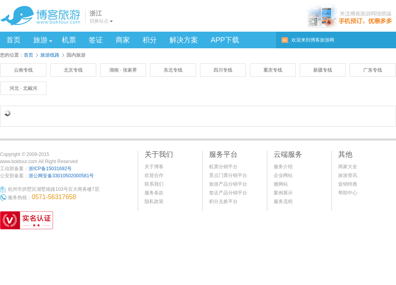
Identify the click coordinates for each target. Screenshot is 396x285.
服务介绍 (283, 166)
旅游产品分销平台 (228, 184)
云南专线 (23, 70)
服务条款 (154, 193)
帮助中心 (347, 193)
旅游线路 (49, 55)
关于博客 (154, 166)
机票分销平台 (223, 166)
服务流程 (283, 201)
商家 (123, 40)
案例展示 (283, 193)
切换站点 (99, 21)
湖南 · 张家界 (123, 70)
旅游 (42, 40)
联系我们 (154, 184)
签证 (96, 40)
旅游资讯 (347, 175)
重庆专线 (272, 70)
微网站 (281, 184)
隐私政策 (154, 201)
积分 (150, 40)
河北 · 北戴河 (23, 88)
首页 (13, 40)
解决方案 (183, 40)
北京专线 (73, 70)
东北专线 (173, 70)
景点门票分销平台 (228, 175)
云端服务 (288, 154)
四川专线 (222, 70)
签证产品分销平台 (228, 193)
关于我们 (159, 154)
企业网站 (283, 175)
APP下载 (225, 40)
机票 (69, 40)
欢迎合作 (154, 175)
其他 (345, 154)
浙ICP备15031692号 (50, 168)
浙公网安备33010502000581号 (61, 176)
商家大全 (347, 166)
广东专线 (372, 70)
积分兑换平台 (223, 201)
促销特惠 (347, 184)
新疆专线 (322, 70)
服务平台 (223, 154)
